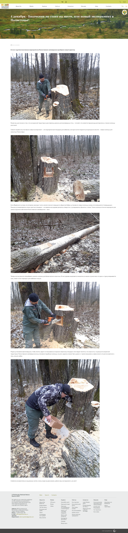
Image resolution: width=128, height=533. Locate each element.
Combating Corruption (42, 515)
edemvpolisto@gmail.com (26, 517)
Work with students (64, 515)
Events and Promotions (97, 507)
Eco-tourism (75, 502)
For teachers (97, 510)
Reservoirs (64, 523)
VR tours (52, 502)
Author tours (75, 512)
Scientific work (65, 502)
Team (40, 512)
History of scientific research (63, 512)
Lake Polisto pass (86, 502)
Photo (52, 504)
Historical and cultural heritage (87, 510)
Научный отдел (65, 504)
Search (47, 495)
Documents (42, 517)
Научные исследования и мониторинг (65, 507)
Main (40, 495)
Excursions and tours (76, 504)
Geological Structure (64, 518)
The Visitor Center (75, 508)
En (126, 6)
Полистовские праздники (76, 515)
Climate (63, 521)
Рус (123, 6)
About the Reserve (42, 502)
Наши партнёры (107, 506)
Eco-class (96, 512)
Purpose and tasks (43, 510)
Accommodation (76, 510)
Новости (18, 25)
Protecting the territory (87, 506)
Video (52, 506)
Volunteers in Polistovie (108, 502)
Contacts (108, 6)
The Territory (43, 507)
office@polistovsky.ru (22, 514)
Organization (43, 505)
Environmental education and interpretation (98, 503)
